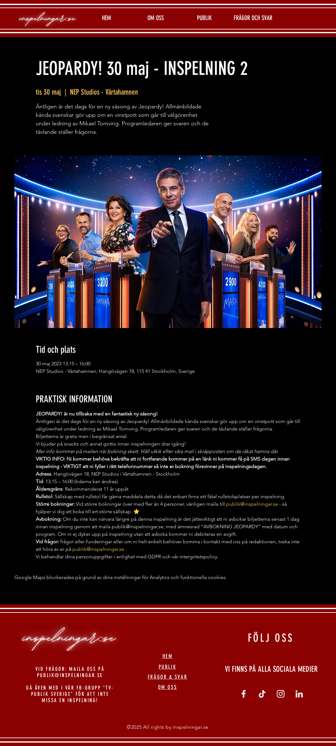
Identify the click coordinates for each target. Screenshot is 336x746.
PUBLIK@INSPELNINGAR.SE (70, 675)
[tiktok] (262, 694)
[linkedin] (299, 694)
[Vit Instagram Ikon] (280, 694)
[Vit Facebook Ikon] (243, 694)
